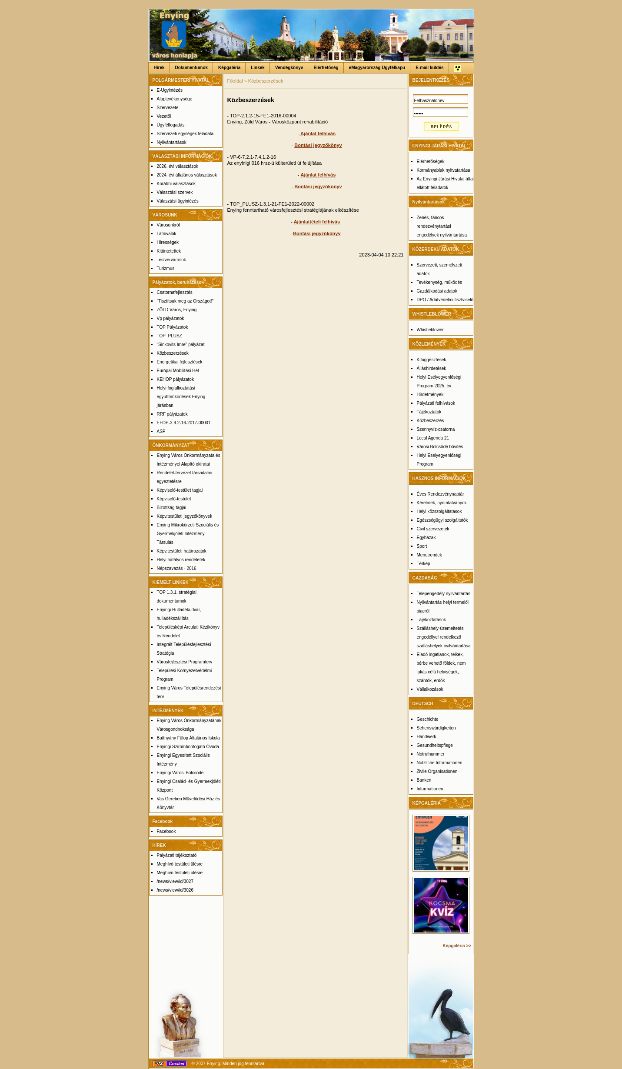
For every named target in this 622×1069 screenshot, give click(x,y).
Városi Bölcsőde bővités (440, 446)
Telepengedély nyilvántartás (443, 593)
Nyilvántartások (171, 142)
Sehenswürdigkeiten (436, 728)
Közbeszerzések (173, 353)
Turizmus (166, 268)
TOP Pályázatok (172, 327)
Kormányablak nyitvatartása (443, 170)
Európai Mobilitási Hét (178, 370)
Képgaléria (229, 67)
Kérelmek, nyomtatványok (442, 502)
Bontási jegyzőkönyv (318, 145)
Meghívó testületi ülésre (180, 864)
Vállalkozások (430, 689)
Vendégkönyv (289, 67)
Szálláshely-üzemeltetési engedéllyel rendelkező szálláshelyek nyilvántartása (444, 637)
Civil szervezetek (433, 528)
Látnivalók (166, 233)
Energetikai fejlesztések (180, 362)
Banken (424, 780)
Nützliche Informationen (439, 762)
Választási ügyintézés (178, 201)
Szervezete (168, 107)
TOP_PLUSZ (169, 335)
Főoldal (235, 80)
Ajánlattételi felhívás (317, 221)
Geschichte (428, 719)
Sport (422, 546)
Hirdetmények (430, 394)
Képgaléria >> (457, 945)
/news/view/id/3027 (175, 881)
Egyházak (426, 537)
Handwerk (426, 736)
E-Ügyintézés (170, 90)
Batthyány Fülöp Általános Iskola (188, 738)
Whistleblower (430, 329)
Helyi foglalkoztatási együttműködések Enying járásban (181, 397)
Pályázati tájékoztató (177, 855)
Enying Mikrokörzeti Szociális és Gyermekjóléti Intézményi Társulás (188, 534)
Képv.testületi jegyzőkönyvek (185, 516)
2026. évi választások (178, 166)
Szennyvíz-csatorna (436, 429)
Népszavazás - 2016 (176, 568)
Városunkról (168, 225)
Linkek (258, 67)
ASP (161, 431)
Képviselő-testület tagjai (180, 490)
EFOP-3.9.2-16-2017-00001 (184, 422)
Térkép (423, 563)
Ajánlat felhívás (317, 133)
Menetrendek (429, 555)
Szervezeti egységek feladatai (186, 133)
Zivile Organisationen (437, 771)
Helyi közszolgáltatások (439, 511)
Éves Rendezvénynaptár (440, 494)
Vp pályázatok (170, 318)
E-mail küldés (429, 67)
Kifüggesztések (431, 359)
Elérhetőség (325, 67)
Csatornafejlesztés (175, 292)
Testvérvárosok (171, 259)
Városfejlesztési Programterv (185, 661)
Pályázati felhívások (436, 403)
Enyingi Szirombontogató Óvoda (188, 746)
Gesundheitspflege (435, 745)
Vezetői (164, 116)
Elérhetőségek (431, 161)
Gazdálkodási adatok (437, 291)
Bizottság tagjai (171, 507)
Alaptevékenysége (175, 99)
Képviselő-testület (174, 498)
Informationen (430, 788)
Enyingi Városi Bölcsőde (180, 772)
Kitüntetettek (169, 251)
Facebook (166, 831)
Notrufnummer (431, 754)
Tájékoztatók (429, 412)
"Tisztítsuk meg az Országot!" (185, 301)
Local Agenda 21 (433, 438)
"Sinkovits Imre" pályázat (181, 344)
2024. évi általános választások (187, 175)
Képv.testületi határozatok (181, 551)
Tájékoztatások (431, 619)
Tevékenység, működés (439, 282)
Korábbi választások (176, 183)
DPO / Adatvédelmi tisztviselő (445, 299)
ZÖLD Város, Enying (177, 309)
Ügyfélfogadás (171, 125)
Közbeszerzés (430, 420)
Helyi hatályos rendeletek (181, 559)
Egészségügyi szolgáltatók (442, 520)
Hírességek (168, 242)
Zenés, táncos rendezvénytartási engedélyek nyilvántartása (442, 226)
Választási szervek (175, 192)
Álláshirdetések (431, 368)
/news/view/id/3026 (175, 890)
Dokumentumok (191, 67)
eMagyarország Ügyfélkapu (377, 67)
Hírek (159, 67)
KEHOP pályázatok (175, 379)
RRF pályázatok (172, 414)
